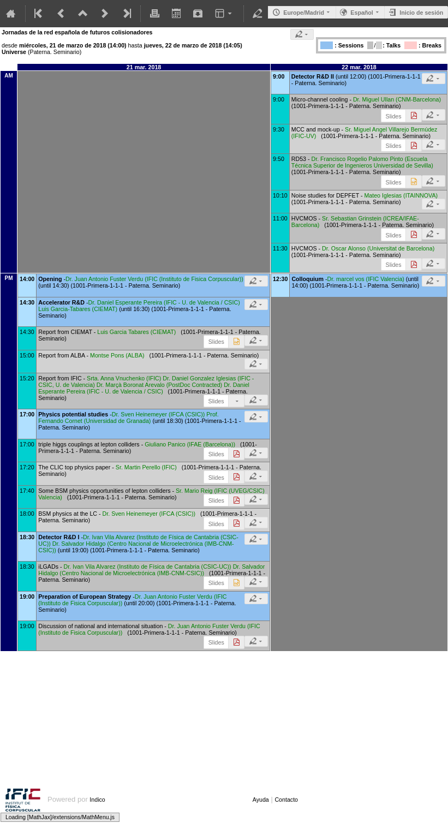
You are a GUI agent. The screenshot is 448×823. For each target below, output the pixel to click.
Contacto (286, 799)
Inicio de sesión (421, 12)
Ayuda (261, 799)
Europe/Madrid (303, 12)
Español (361, 12)
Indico (97, 799)
